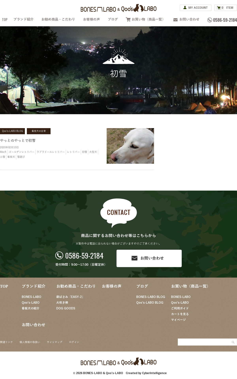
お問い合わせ (189, 19)
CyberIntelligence (154, 373)
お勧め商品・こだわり (58, 19)
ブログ (113, 19)
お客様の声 (91, 19)
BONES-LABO (31, 297)
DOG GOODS (65, 308)
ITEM (224, 8)
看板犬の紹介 (31, 308)
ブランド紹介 (23, 19)
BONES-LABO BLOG (150, 297)
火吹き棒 (62, 302)
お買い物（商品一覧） (148, 19)
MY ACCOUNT (198, 7)
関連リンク (6, 342)
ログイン (74, 342)
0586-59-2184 (84, 255)
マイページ (178, 319)
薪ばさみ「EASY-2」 (70, 297)
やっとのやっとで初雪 (18, 141)
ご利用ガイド (180, 308)
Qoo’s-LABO (31, 302)
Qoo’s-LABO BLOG (149, 302)
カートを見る (180, 314)
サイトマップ (54, 342)
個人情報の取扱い (30, 342)
